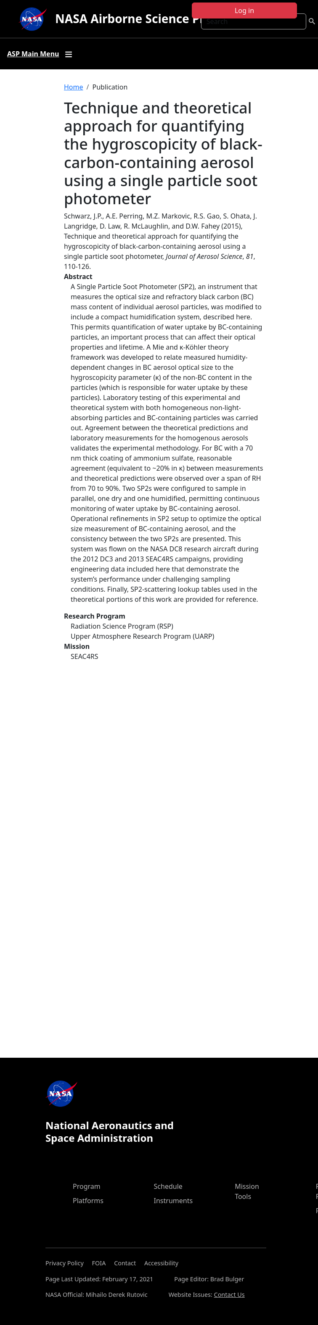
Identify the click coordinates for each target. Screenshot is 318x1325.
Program (87, 1186)
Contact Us (229, 1295)
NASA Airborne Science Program (149, 18)
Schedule (168, 1186)
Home (73, 87)
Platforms (88, 1200)
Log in (244, 10)
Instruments (173, 1200)
